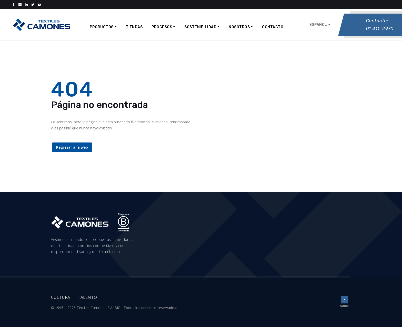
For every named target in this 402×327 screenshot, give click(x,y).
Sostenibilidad (200, 27)
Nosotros (239, 27)
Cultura (60, 297)
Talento (87, 297)
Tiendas (134, 27)
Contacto (272, 27)
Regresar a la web (72, 147)
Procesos (162, 27)
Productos (102, 27)
